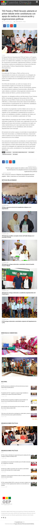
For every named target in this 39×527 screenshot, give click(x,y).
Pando (24, 21)
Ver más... (35, 419)
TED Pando (15, 154)
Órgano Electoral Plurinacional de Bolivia (24, 523)
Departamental (19, 21)
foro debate (31, 152)
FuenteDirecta (18, 522)
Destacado (8, 152)
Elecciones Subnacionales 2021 (20, 152)
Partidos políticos (6, 154)
